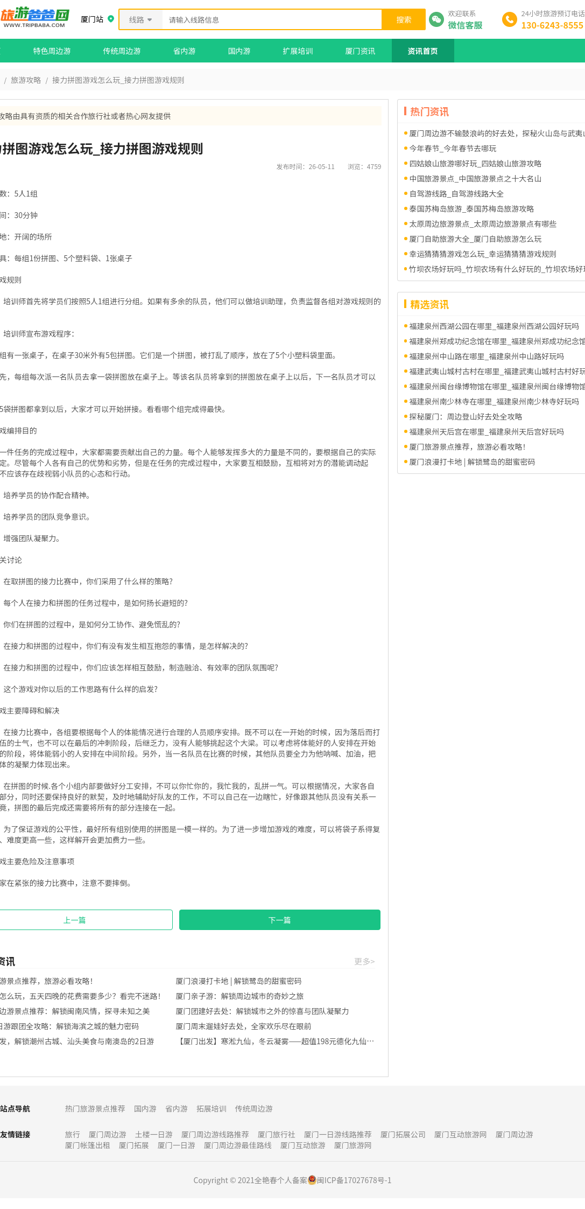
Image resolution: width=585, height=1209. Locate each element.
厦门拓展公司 (403, 1134)
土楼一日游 (154, 1134)
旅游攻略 (26, 79)
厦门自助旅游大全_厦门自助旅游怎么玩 (476, 238)
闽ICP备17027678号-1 (354, 1180)
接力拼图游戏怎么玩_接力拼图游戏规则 (118, 79)
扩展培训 (298, 50)
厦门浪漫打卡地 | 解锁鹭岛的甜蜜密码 (239, 980)
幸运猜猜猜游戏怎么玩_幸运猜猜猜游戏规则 (483, 253)
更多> (364, 961)
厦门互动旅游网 (460, 1134)
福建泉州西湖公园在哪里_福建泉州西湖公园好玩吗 (495, 325)
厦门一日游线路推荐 (338, 1134)
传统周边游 (122, 50)
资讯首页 (423, 50)
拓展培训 (211, 1108)
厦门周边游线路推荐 (215, 1134)
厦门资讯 (361, 50)
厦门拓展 (134, 1145)
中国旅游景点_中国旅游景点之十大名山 (476, 178)
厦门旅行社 (276, 1134)
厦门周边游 (107, 1134)
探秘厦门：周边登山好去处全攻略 (466, 416)
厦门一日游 (176, 1145)
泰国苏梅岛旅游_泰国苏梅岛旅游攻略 (472, 208)
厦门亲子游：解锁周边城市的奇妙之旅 (240, 995)
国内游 (239, 50)
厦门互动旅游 (303, 1145)
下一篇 (280, 919)
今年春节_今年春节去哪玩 (453, 148)
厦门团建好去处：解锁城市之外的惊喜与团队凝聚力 (262, 1010)
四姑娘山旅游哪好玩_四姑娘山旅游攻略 (476, 163)
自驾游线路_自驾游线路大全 (457, 193)
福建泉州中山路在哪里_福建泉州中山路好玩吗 (487, 356)
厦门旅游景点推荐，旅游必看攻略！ (470, 446)
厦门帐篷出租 (87, 1145)
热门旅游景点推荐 (95, 1108)
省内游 (184, 50)
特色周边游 (52, 50)
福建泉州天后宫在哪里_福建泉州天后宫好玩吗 (487, 431)
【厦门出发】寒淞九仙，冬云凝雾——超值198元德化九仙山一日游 (275, 1041)
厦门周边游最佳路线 (238, 1145)
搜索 (404, 19)
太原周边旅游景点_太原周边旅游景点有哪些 (483, 223)
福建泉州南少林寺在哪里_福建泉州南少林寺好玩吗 (495, 401)
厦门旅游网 (353, 1145)
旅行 (72, 1134)
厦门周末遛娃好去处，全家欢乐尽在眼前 (244, 1026)
